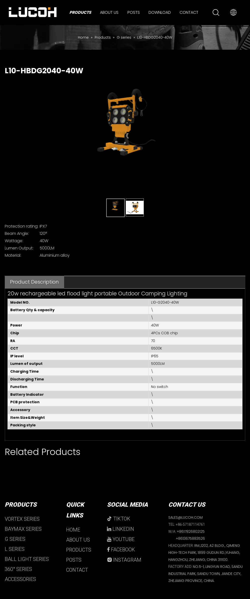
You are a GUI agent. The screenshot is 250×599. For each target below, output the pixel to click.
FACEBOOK (121, 550)
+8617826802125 (191, 531)
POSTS (73, 560)
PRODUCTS (78, 550)
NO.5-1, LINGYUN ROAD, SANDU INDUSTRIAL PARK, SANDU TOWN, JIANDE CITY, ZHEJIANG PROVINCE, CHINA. (205, 573)
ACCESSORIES (20, 579)
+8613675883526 (190, 538)
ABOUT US (78, 540)
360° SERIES (18, 569)
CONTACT (77, 570)
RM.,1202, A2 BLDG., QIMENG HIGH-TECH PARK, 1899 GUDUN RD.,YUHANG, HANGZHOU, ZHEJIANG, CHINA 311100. (204, 552)
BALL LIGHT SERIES (27, 559)
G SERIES (15, 539)
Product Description (34, 281)
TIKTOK (118, 519)
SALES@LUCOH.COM (185, 517)
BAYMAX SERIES (23, 529)
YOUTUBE (121, 539)
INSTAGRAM (124, 560)
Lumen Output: (19, 248)
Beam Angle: (17, 233)
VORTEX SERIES (22, 519)
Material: (13, 255)
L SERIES (15, 549)
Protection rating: (21, 226)
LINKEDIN (120, 529)
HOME (73, 530)
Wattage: (14, 241)
